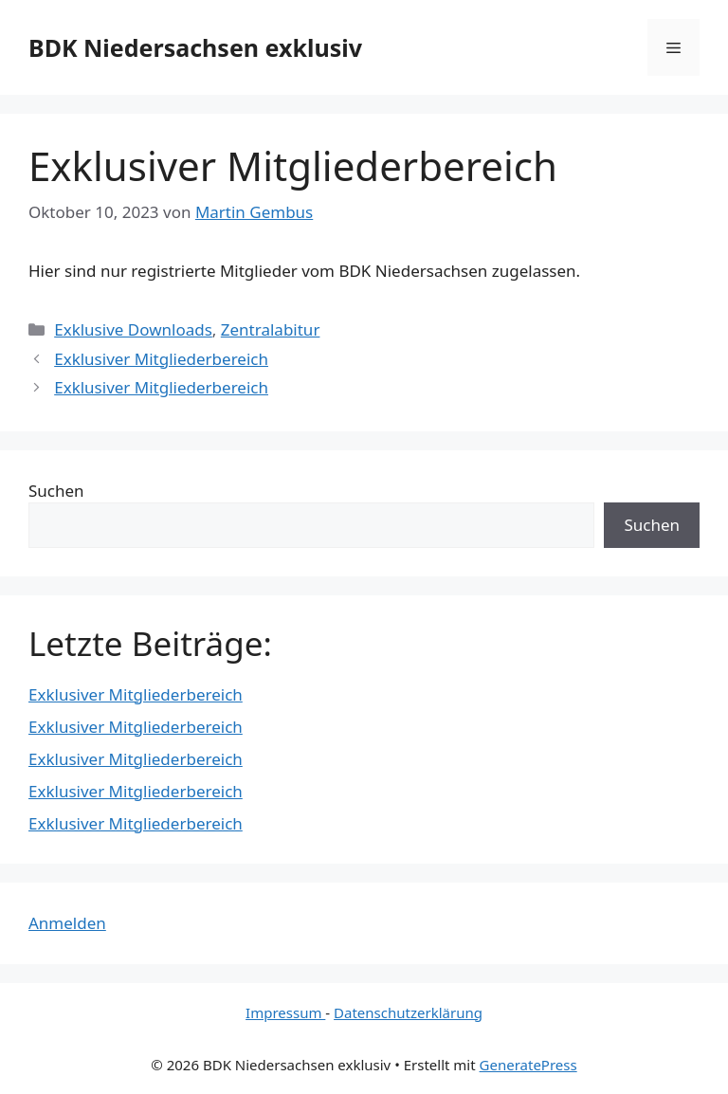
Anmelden (67, 923)
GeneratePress (528, 1064)
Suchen (56, 490)
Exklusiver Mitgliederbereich (161, 359)
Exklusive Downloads (133, 329)
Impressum (285, 1012)
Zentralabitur (270, 329)
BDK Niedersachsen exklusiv (195, 47)
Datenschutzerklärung (408, 1012)
